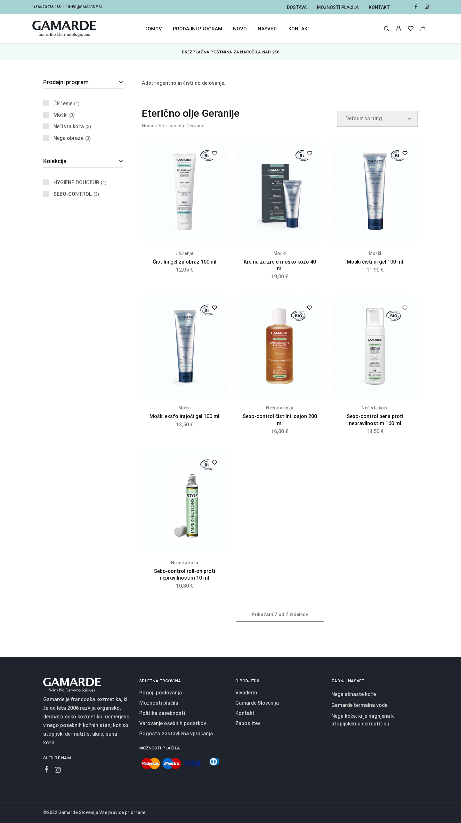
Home (148, 125)
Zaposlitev (247, 723)
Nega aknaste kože (353, 694)
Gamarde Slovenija (257, 703)
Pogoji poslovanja (160, 693)
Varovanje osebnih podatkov (172, 723)
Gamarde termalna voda (359, 705)
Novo (240, 29)
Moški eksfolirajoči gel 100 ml (184, 416)
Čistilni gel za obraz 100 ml (184, 262)
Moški (279, 253)
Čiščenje (184, 253)
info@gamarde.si (84, 7)
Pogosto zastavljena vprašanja (176, 734)
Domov (153, 29)
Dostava (297, 7)
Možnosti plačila (338, 7)
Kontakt (379, 7)
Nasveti (268, 29)
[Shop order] (377, 119)
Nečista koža (279, 407)
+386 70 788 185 (47, 7)
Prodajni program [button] (197, 29)
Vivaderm (246, 693)
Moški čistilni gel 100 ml (375, 262)
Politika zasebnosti (162, 713)
